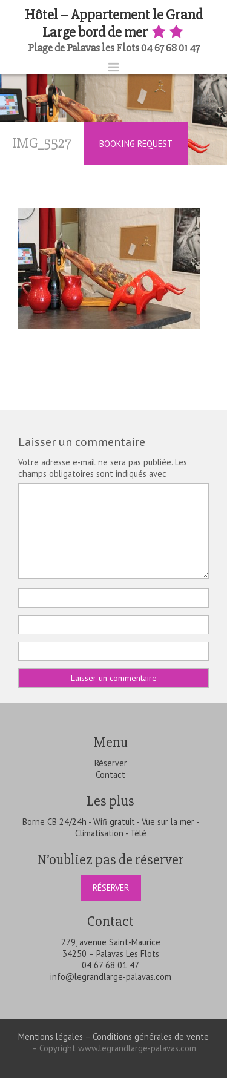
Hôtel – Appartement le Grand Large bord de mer (114, 23)
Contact (110, 774)
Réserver (110, 763)
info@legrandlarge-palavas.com (110, 976)
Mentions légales (50, 1036)
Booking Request (136, 144)
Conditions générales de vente (151, 1036)
